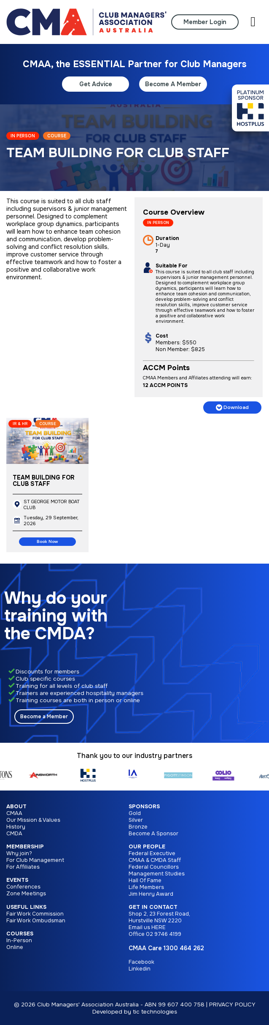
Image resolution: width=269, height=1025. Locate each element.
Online (14, 947)
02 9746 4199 (163, 934)
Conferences (23, 886)
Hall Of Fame (145, 880)
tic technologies (155, 1011)
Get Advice (95, 84)
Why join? (19, 853)
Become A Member (173, 84)
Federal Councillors (154, 867)
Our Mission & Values (33, 820)
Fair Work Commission (35, 914)
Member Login (204, 22)
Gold (135, 813)
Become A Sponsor (153, 833)
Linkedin (140, 968)
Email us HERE (147, 927)
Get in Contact (153, 907)
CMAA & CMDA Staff (155, 860)
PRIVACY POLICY (232, 1004)
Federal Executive (152, 853)
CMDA (14, 833)
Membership (25, 846)
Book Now (47, 541)
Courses (19, 933)
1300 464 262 (184, 948)
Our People (147, 846)
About (16, 806)
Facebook (141, 962)
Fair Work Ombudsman (35, 920)
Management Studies (157, 873)
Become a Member (44, 716)
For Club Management (35, 860)
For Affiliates (23, 867)
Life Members (146, 887)
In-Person (19, 940)
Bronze (138, 826)
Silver (136, 820)
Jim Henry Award (151, 894)
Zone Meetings (26, 893)
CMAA (14, 813)
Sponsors (144, 806)
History (15, 826)
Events (17, 880)
